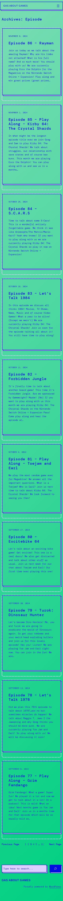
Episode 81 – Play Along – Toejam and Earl (30, 463)
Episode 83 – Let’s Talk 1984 (30, 295)
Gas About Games (15, 5)
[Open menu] (58, 6)
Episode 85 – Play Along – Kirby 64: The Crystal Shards (30, 124)
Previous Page (10, 844)
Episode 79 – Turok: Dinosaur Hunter (31, 612)
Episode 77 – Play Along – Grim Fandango (29, 780)
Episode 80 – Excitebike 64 (24, 539)
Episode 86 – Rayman (31, 43)
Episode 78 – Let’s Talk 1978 (30, 697)
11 (42, 844)
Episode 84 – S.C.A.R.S (23, 211)
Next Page (55, 844)
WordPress (55, 886)
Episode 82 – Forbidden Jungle (28, 376)
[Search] (55, 868)
